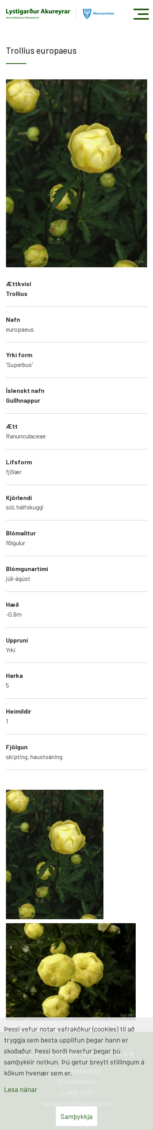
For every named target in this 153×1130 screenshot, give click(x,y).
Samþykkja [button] (76, 1116)
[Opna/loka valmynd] (141, 14)
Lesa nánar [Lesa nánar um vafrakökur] (20, 1089)
